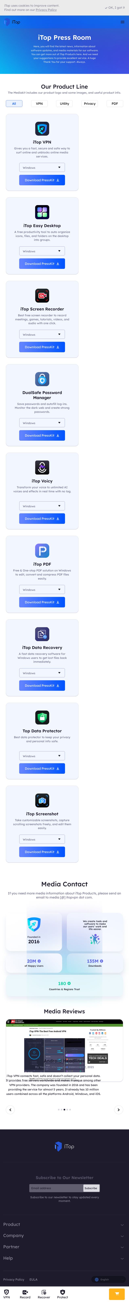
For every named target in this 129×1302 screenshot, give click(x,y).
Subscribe (91, 1188)
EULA (33, 1279)
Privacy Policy (13, 1279)
